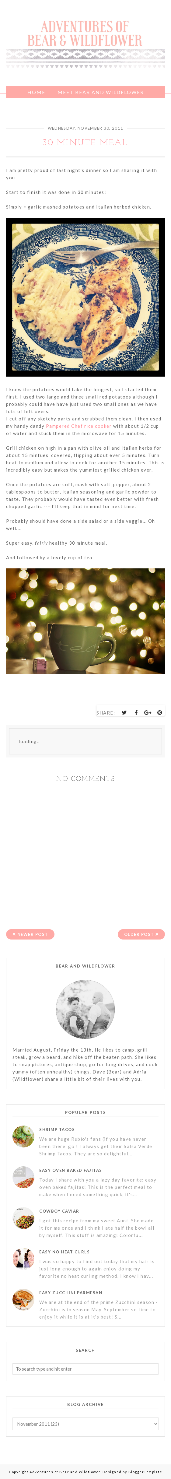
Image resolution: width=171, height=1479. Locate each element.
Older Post (139, 934)
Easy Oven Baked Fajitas (70, 1170)
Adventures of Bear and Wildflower (65, 1472)
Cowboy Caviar (59, 1211)
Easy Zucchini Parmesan (70, 1292)
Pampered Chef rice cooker (78, 426)
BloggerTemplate (145, 1472)
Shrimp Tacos (57, 1129)
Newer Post (32, 934)
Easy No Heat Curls (64, 1251)
